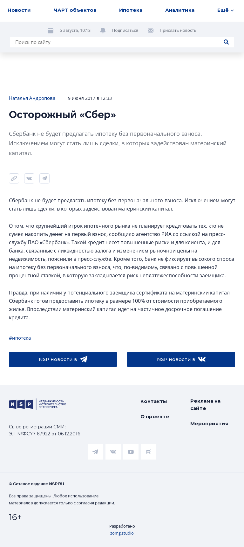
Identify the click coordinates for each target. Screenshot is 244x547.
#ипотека (20, 338)
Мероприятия (209, 423)
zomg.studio (122, 533)
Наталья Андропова (32, 98)
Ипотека (130, 10)
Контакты (153, 401)
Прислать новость (178, 30)
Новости (19, 10)
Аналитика (179, 10)
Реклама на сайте (205, 404)
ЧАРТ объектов (75, 10)
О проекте (154, 416)
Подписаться (125, 30)
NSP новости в (63, 359)
